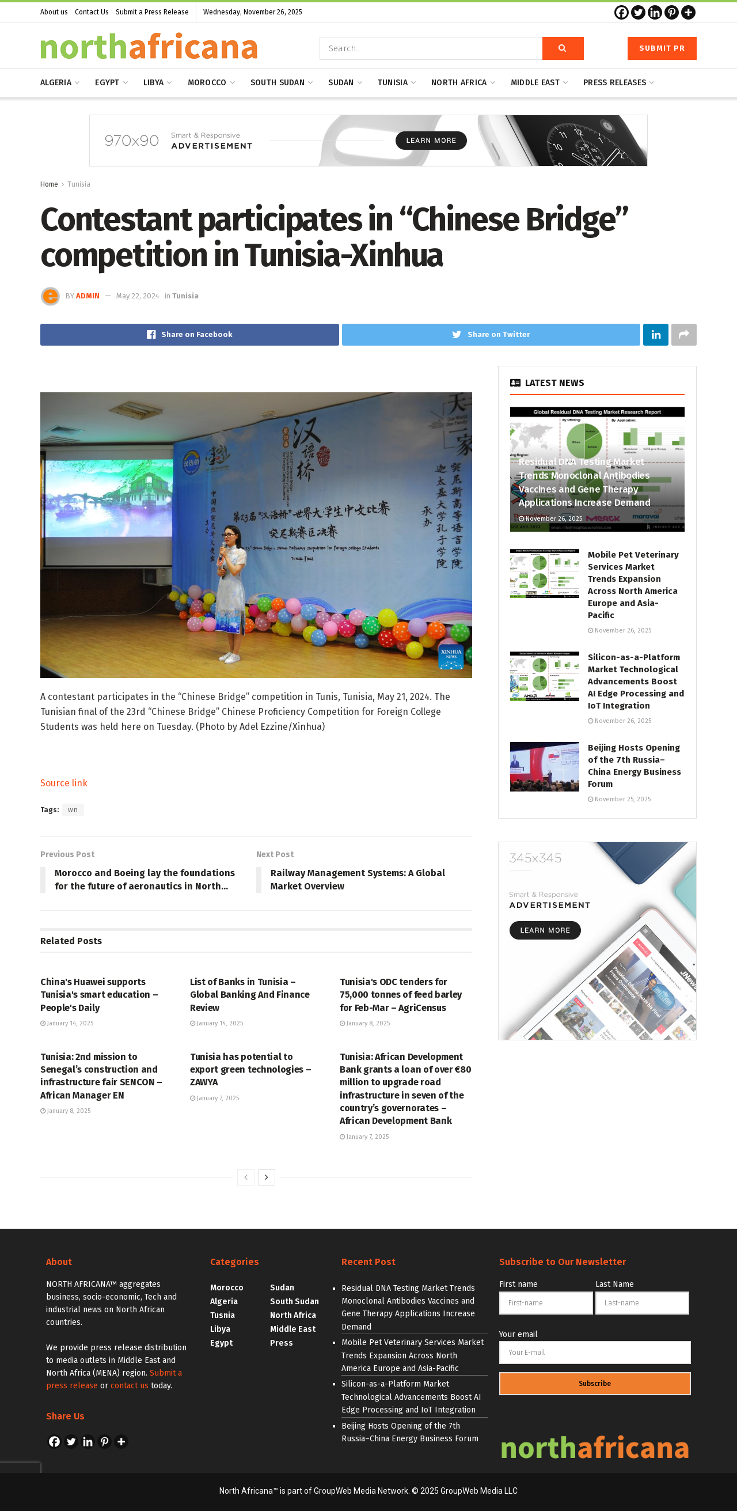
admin (88, 295)
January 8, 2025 (365, 1023)
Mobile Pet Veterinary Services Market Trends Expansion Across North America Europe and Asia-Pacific (412, 1355)
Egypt (107, 83)
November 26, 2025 (550, 518)
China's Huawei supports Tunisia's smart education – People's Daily (99, 994)
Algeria (55, 83)
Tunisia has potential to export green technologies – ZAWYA (250, 1069)
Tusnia (222, 1315)
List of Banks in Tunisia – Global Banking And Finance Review (250, 994)
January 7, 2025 (214, 1098)
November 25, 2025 (619, 799)
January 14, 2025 (66, 1023)
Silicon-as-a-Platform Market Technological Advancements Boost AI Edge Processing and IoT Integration (636, 681)
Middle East (293, 1329)
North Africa (459, 83)
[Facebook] (621, 12)
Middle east (535, 83)
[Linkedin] (655, 12)
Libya (153, 83)
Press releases (614, 83)
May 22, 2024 (137, 295)
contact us (130, 1386)
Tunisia (393, 83)
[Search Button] (563, 48)
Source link (64, 783)
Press (281, 1343)
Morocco (207, 83)
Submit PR (662, 48)
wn (73, 810)
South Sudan (277, 83)
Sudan (341, 83)
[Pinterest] (671, 12)
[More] (688, 12)
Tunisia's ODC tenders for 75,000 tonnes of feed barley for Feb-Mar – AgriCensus (401, 994)
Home (49, 184)
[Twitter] (638, 12)
